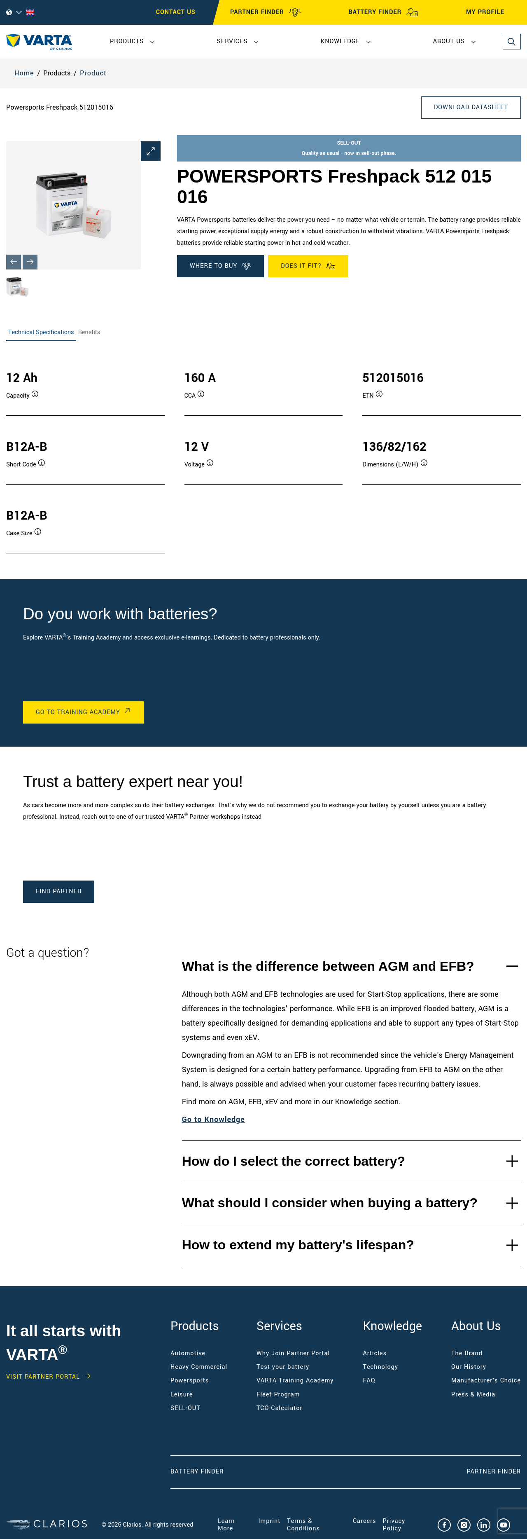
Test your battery (283, 1367)
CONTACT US (176, 12)
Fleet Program (278, 1394)
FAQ (369, 1380)
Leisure (181, 1394)
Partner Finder (494, 1471)
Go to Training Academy (78, 712)
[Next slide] (30, 262)
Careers (364, 1521)
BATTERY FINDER (383, 12)
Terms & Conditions (303, 1525)
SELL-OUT (185, 1408)
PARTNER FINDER (265, 12)
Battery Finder (197, 1471)
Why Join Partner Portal (293, 1353)
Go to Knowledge (213, 1119)
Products (127, 41)
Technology (381, 1367)
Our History (468, 1367)
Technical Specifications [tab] (41, 332)
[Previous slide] (13, 262)
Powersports (189, 1380)
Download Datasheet (471, 107)
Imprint (270, 1521)
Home (24, 73)
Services (232, 41)
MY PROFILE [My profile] (492, 12)
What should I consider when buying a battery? (330, 1202)
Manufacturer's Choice (486, 1380)
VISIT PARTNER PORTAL (43, 1377)
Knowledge (340, 41)
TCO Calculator (279, 1408)
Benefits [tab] (89, 332)
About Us (449, 41)
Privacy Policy (394, 1525)
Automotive (187, 1353)
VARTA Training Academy (295, 1380)
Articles (375, 1353)
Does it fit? (308, 266)
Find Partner (59, 891)
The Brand (467, 1353)
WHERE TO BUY (220, 266)
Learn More (226, 1525)
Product (93, 73)
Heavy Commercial (198, 1367)
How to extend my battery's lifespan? (298, 1244)
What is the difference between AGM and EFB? (328, 966)
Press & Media (473, 1394)
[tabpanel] (263, 453)
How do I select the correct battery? (293, 1161)
